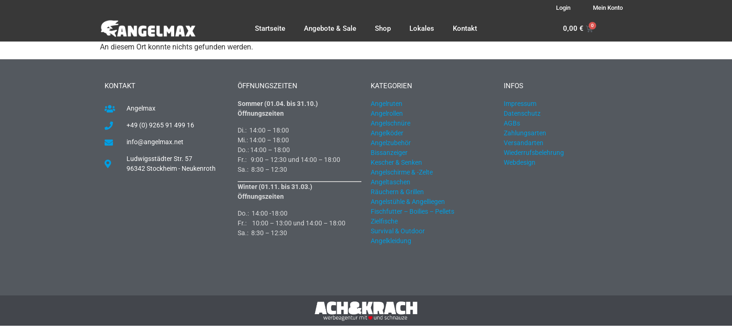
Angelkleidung (391, 241)
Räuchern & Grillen (397, 192)
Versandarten (523, 143)
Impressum (520, 103)
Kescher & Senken (396, 162)
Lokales (421, 28)
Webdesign (519, 162)
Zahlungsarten (525, 133)
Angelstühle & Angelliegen (408, 201)
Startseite (270, 28)
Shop (383, 28)
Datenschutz (522, 113)
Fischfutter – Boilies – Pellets (412, 211)
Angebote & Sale (330, 28)
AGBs (512, 123)
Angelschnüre (390, 123)
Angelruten (386, 103)
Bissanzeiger (389, 152)
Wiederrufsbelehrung (534, 152)
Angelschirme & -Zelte (402, 172)
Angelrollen (387, 113)
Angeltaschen (390, 182)
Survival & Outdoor (398, 231)
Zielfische (384, 221)
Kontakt (465, 28)
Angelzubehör (391, 143)
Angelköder (387, 133)
